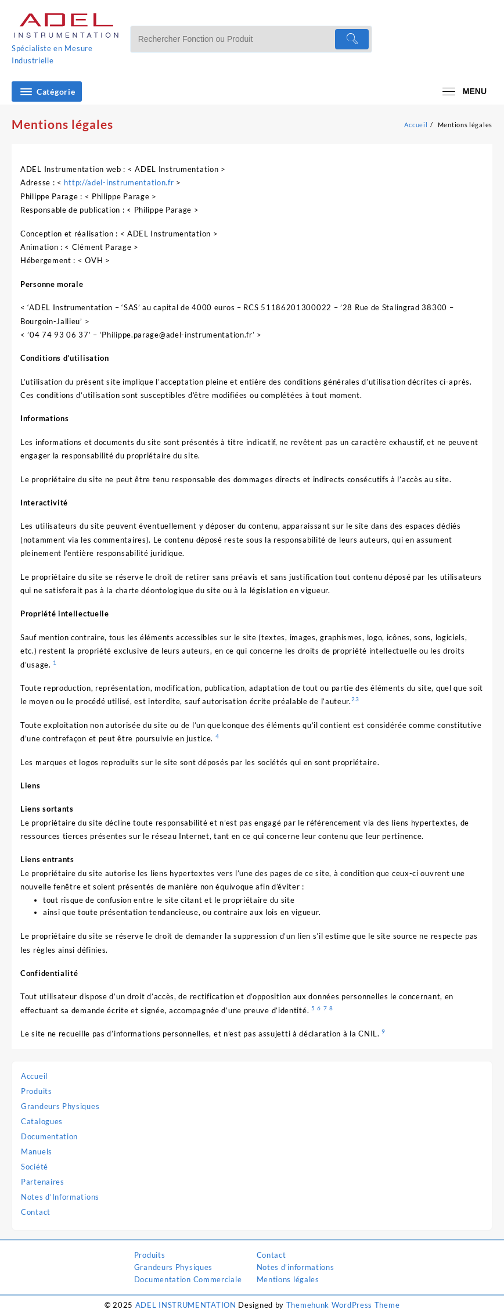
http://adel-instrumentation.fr (119, 182)
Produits (36, 1091)
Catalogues (42, 1121)
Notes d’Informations (60, 1196)
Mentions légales (288, 1279)
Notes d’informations (295, 1267)
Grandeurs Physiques (60, 1106)
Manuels (36, 1151)
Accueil (34, 1076)
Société (34, 1166)
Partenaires (42, 1181)
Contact (36, 1212)
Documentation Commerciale (188, 1279)
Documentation (49, 1136)
